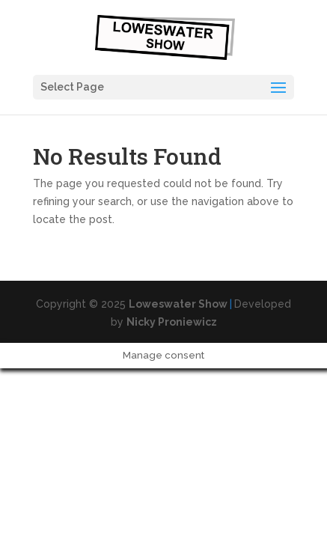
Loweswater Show (178, 304)
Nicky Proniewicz (171, 322)
